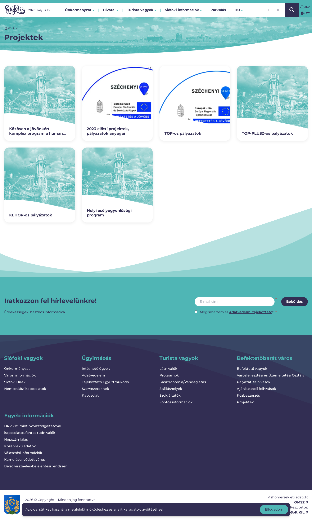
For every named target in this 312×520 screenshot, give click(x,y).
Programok (169, 375)
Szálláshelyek (170, 389)
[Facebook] (259, 10)
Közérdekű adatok (20, 446)
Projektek (245, 402)
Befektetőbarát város (264, 358)
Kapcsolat (90, 395)
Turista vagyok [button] (141, 10)
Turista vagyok (178, 358)
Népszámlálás (16, 439)
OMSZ (301, 502)
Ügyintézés (96, 358)
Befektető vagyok (252, 369)
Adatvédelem (93, 375)
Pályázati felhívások (253, 382)
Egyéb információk (29, 416)
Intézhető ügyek (96, 369)
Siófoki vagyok (23, 358)
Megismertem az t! (237, 312)
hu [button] (239, 10)
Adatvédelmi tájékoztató (250, 312)
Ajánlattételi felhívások (256, 389)
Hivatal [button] (110, 10)
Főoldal (11, 28)
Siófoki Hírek (15, 382)
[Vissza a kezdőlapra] (15, 10)
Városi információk (20, 375)
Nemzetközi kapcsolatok (25, 389)
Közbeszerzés (248, 395)
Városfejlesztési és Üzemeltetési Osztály (270, 375)
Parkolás (218, 11)
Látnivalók (168, 369)
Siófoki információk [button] (183, 10)
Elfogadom (274, 509)
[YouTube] (278, 10)
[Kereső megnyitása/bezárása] (292, 10)
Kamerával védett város (24, 460)
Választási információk (23, 453)
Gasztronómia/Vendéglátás (182, 382)
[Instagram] (269, 10)
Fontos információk (176, 402)
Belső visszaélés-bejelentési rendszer (35, 466)
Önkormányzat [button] (79, 10)
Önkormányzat (17, 369)
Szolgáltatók (170, 395)
